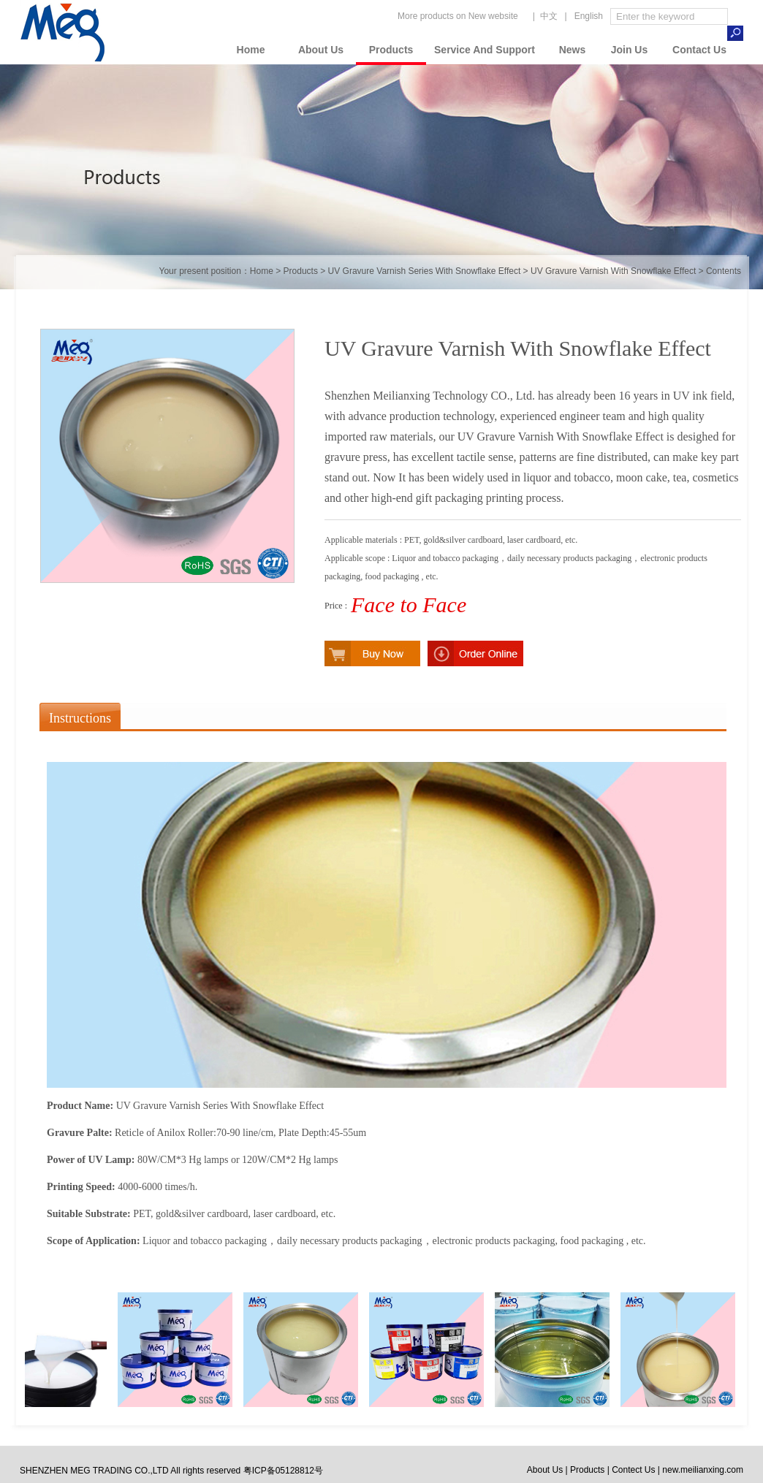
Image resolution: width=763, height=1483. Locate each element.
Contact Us (699, 50)
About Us (320, 50)
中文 (549, 16)
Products (391, 50)
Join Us (629, 50)
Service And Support (484, 50)
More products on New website (458, 16)
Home (251, 50)
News (572, 50)
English (588, 16)
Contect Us (633, 1470)
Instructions (80, 718)
